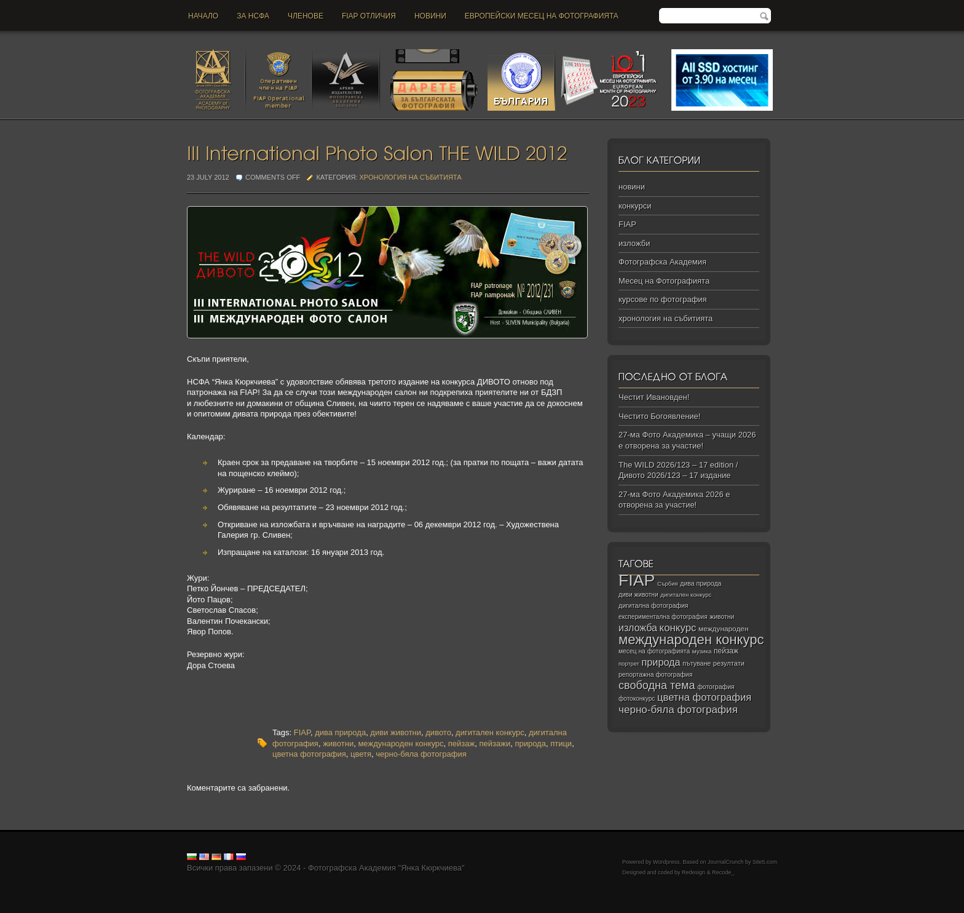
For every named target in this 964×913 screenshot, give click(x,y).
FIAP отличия (369, 16)
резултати (729, 663)
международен (723, 628)
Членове (305, 16)
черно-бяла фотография (421, 754)
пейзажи (494, 743)
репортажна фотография (655, 674)
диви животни (395, 732)
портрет (628, 664)
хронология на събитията (411, 177)
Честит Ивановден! (653, 397)
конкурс (678, 628)
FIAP (302, 732)
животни (338, 743)
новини (430, 16)
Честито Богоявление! (659, 416)
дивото (438, 732)
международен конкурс (400, 743)
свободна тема (656, 685)
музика (702, 651)
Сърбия (667, 583)
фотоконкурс (636, 698)
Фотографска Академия (662, 261)
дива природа (340, 732)
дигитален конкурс (490, 732)
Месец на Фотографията (663, 280)
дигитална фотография (653, 605)
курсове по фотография (662, 299)
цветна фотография (309, 754)
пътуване (696, 663)
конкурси (634, 205)
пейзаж (461, 743)
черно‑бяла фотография (678, 710)
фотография (716, 686)
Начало (203, 16)
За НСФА (253, 16)
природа (530, 743)
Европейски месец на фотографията (541, 16)
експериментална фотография (663, 616)
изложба (637, 627)
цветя (360, 754)
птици (561, 743)
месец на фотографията (654, 651)
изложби (634, 243)
